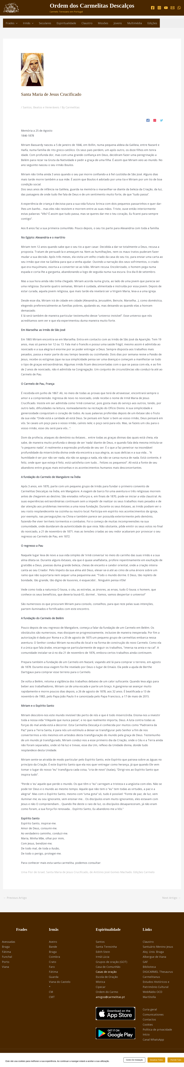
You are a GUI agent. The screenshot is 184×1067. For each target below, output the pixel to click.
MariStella (149, 997)
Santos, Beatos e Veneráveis (41, 107)
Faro (52, 967)
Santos (100, 941)
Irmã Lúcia (102, 956)
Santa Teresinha (106, 946)
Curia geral (150, 1009)
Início (146, 1034)
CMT (52, 997)
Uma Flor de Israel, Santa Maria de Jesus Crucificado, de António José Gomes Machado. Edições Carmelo (88, 872)
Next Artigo (171, 898)
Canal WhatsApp (153, 1039)
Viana (5, 967)
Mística (100, 982)
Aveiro (53, 941)
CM (51, 992)
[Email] (172, 8)
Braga (6, 946)
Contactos (149, 1019)
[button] (16, 23)
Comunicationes (153, 1014)
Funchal (7, 956)
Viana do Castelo (59, 982)
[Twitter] (161, 120)
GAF (145, 962)
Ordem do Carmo (107, 992)
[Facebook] (153, 8)
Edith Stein (103, 952)
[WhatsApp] (179, 8)
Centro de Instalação (134, 1060)
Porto (5, 962)
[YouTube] (166, 8)
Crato (52, 962)
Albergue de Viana (154, 956)
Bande (53, 946)
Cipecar (101, 987)
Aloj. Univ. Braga (153, 952)
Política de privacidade (157, 1029)
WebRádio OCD (152, 992)
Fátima (6, 952)
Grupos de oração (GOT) (111, 962)
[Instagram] (159, 8)
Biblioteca (149, 967)
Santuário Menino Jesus (158, 946)
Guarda (53, 977)
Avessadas (8, 941)
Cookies (148, 1024)
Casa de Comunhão (108, 967)
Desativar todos (156, 1060)
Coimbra (54, 956)
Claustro (148, 941)
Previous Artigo (15, 898)
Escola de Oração (107, 977)
